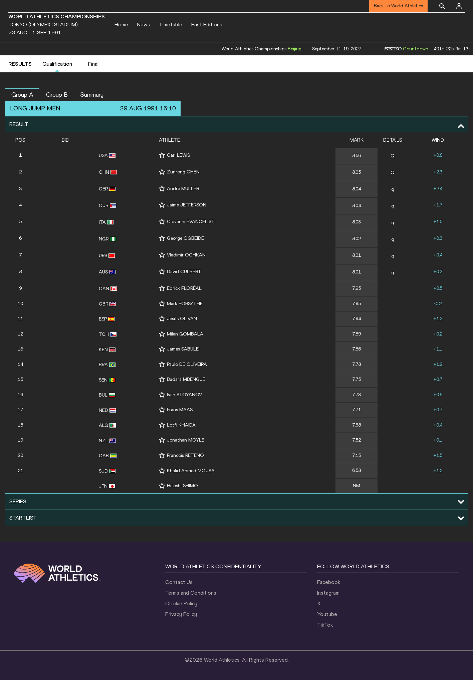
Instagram (328, 593)
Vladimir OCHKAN (186, 255)
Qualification (57, 64)
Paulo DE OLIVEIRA (187, 364)
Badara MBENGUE (186, 379)
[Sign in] (459, 6)
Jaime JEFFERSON (186, 205)
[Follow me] (162, 155)
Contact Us (179, 582)
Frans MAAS (180, 410)
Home (121, 24)
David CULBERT (184, 271)
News (143, 24)
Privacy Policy (181, 614)
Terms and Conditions (190, 593)
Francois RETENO (185, 455)
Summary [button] (91, 94)
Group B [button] (57, 94)
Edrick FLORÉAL (184, 288)
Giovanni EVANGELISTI (191, 221)
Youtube (327, 614)
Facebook (328, 582)
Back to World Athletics (398, 6)
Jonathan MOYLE (185, 440)
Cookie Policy (181, 603)
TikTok (325, 625)
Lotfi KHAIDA (181, 425)
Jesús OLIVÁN (182, 318)
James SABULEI (183, 349)
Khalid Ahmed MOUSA (191, 471)
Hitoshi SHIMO (182, 486)
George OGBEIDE (185, 238)
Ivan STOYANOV (184, 395)
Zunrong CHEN (183, 172)
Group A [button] (22, 94)
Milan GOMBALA (185, 334)
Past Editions (206, 24)
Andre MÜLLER (183, 188)
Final (93, 64)
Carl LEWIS (178, 155)
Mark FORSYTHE (185, 303)
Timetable (170, 24)
